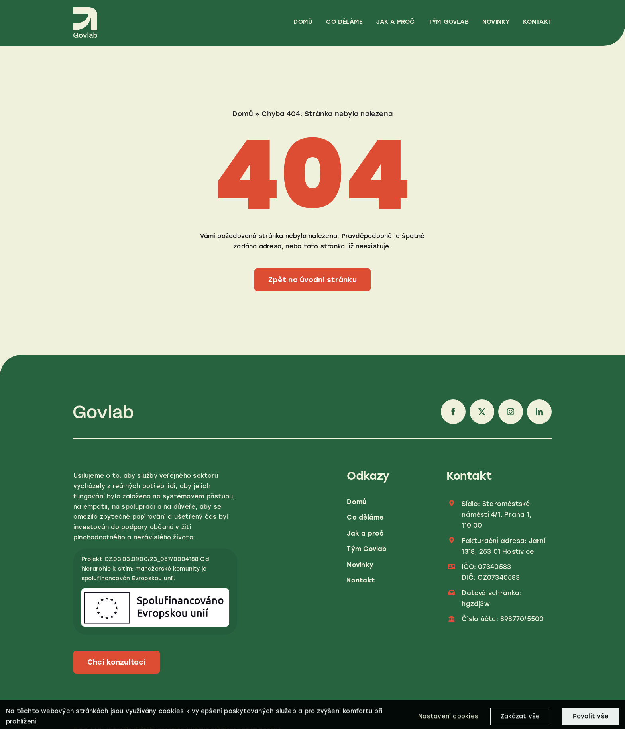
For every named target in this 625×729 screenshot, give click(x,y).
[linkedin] (539, 411)
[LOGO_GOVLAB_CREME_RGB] (85, 10)
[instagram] (510, 411)
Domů (242, 113)
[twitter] (482, 411)
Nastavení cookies (448, 720)
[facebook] (453, 411)
